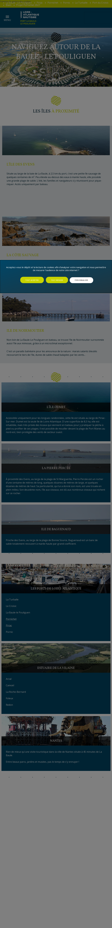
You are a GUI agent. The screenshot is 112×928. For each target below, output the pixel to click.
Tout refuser (57, 280)
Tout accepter (32, 280)
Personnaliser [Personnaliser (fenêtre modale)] (81, 280)
